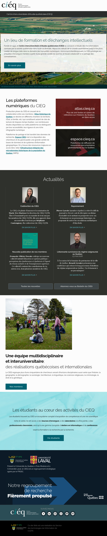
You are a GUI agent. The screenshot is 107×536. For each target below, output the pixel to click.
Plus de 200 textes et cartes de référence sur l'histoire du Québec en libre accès (81, 115)
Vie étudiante (53, 438)
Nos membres (16, 387)
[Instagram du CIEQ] (55, 513)
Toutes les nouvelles (30, 286)
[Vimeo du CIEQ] (67, 513)
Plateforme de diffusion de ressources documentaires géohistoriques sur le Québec (81, 145)
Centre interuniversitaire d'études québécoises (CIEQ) (30, 14)
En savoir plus (14, 65)
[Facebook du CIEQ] (43, 513)
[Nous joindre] (72, 513)
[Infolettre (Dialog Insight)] (61, 513)
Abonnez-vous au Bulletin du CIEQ (76, 286)
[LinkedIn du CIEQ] (49, 513)
